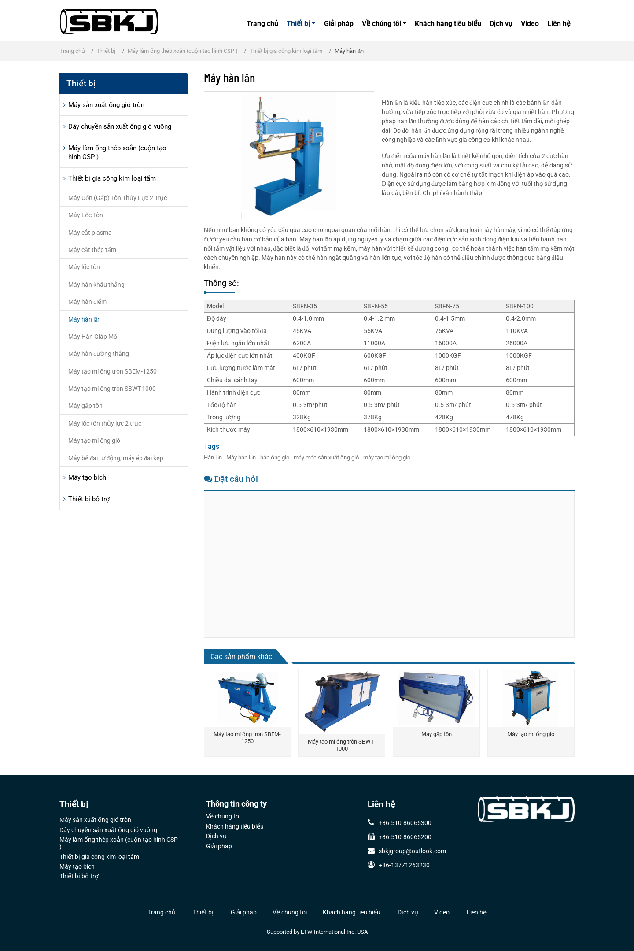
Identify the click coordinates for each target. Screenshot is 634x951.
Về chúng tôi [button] (381, 23)
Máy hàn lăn (241, 457)
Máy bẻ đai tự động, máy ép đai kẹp (115, 458)
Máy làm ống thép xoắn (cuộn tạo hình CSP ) (183, 51)
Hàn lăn (213, 457)
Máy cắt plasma (90, 232)
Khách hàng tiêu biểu (448, 23)
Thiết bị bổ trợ (89, 499)
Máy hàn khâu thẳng (96, 284)
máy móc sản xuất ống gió (326, 457)
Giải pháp (339, 23)
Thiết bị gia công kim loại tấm (286, 51)
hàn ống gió (274, 457)
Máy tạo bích (87, 477)
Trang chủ (262, 23)
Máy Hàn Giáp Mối (93, 336)
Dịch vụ (501, 23)
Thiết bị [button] (298, 23)
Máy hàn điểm (87, 301)
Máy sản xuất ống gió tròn (106, 105)
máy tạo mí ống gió (386, 457)
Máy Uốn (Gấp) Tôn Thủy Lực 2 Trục (117, 197)
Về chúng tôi (223, 816)
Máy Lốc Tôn (85, 214)
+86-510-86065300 (405, 822)
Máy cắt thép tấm (92, 249)
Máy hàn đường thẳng (98, 353)
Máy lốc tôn (84, 266)
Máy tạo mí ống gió (530, 734)
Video (530, 23)
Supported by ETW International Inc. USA (317, 932)
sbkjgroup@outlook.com (412, 851)
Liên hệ (558, 23)
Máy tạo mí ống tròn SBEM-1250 (247, 737)
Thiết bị (106, 51)
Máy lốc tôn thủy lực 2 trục (104, 423)
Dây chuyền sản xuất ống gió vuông (119, 126)
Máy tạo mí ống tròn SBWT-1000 (342, 745)
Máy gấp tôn (436, 734)
